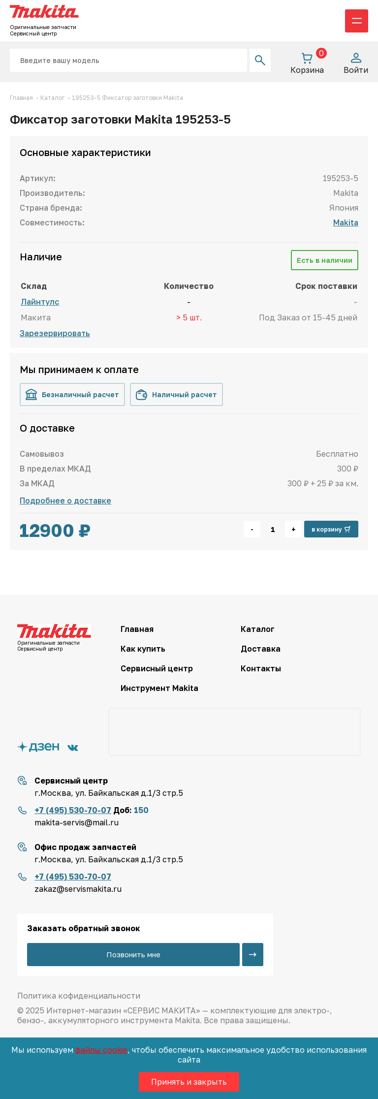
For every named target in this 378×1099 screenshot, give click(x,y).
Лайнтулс (40, 302)
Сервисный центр (157, 668)
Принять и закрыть (189, 1082)
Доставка (261, 649)
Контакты (261, 668)
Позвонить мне (133, 954)
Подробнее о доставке (65, 500)
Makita (345, 222)
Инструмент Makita (159, 688)
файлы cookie (101, 1050)
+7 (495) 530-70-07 (72, 810)
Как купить (143, 649)
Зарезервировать (55, 333)
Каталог (258, 629)
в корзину (331, 529)
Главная (137, 629)
